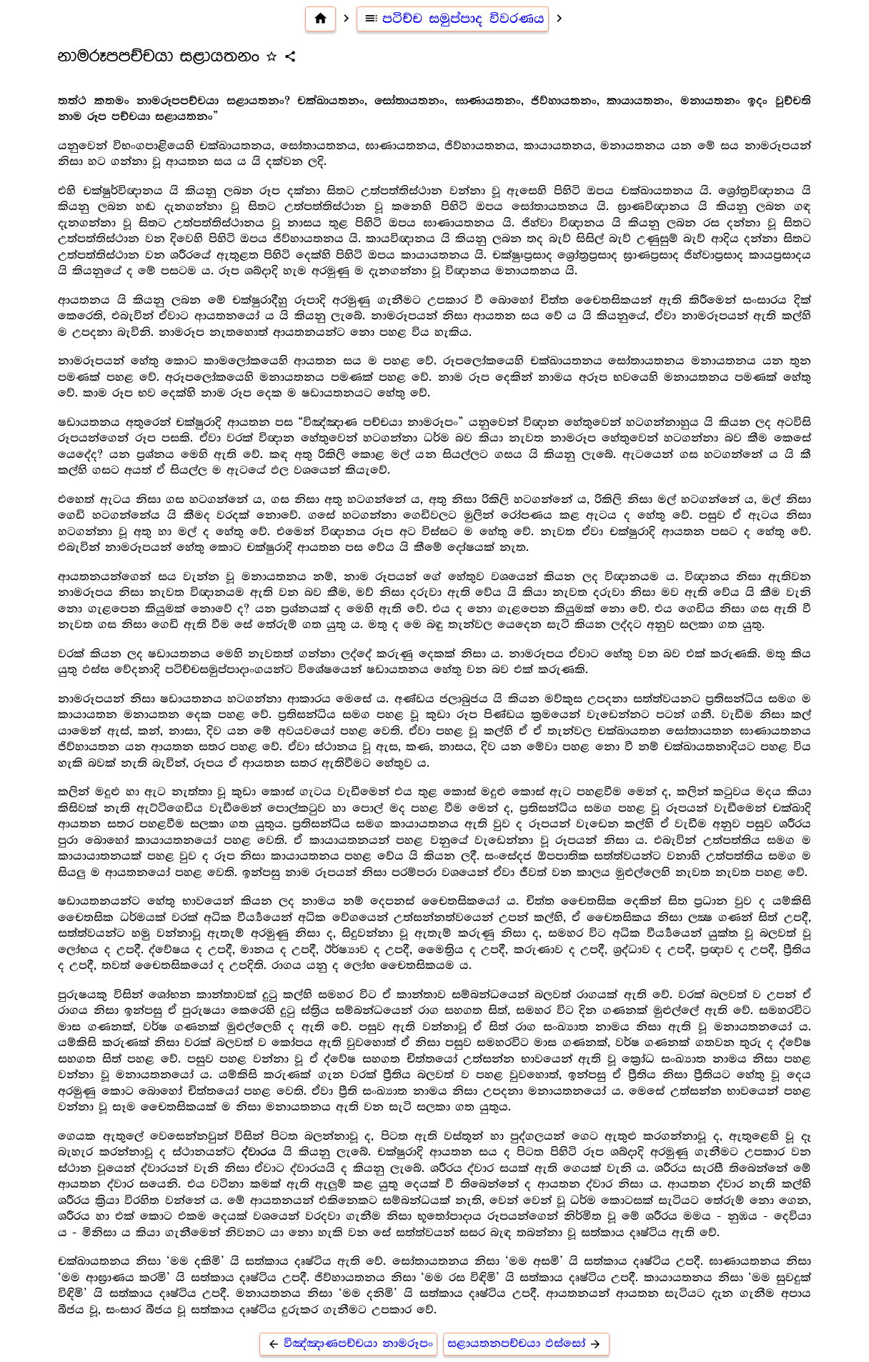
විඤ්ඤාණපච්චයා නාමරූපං (348, 1344)
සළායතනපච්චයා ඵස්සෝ (526, 1344)
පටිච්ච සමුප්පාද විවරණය (453, 18)
